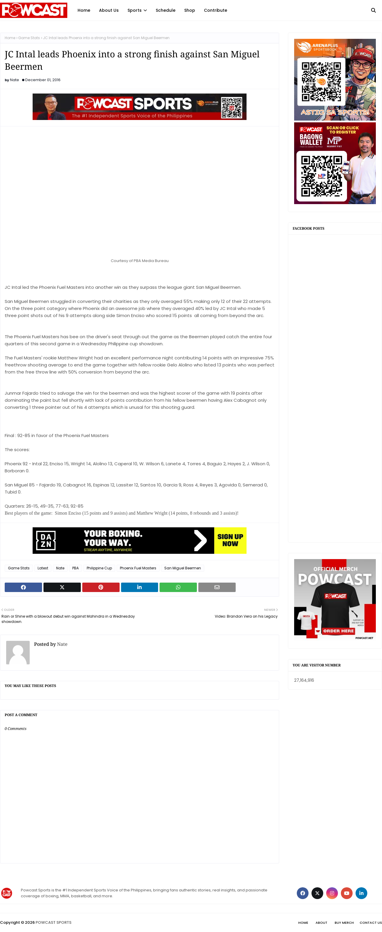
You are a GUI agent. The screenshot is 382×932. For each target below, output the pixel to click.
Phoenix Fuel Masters (138, 568)
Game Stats (29, 37)
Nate (14, 80)
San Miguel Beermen (182, 568)
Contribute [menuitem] (215, 10)
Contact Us (371, 922)
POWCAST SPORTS (53, 922)
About (321, 922)
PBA (75, 568)
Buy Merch (344, 922)
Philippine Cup (99, 568)
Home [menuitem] (84, 10)
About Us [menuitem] (109, 10)
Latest (43, 568)
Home (10, 37)
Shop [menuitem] (189, 10)
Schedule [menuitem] (165, 10)
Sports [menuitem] (135, 10)
